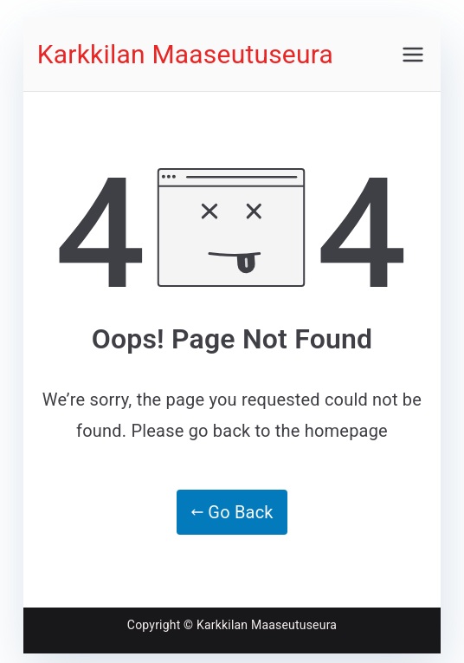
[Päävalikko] (413, 54)
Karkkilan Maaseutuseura (185, 54)
